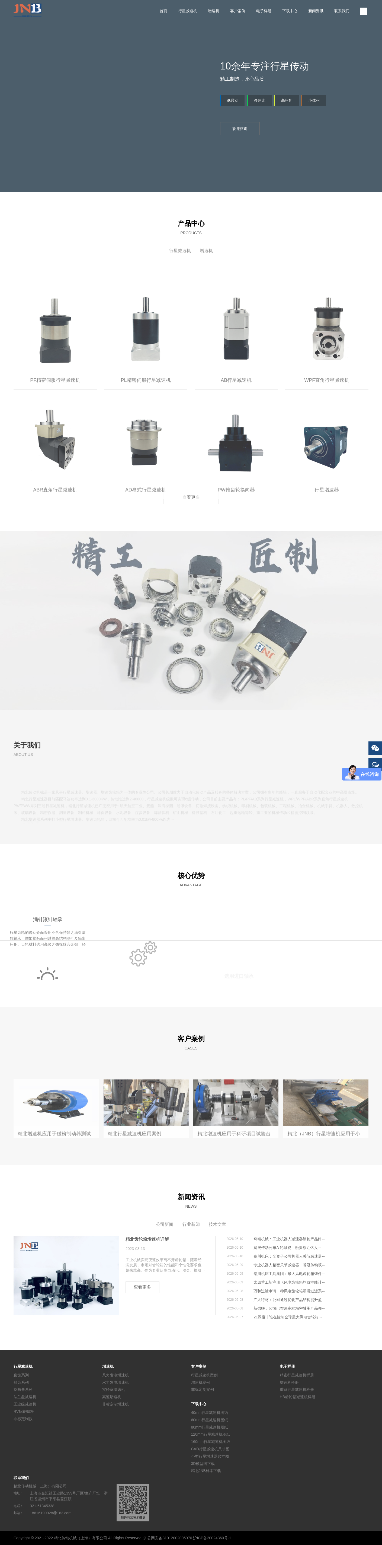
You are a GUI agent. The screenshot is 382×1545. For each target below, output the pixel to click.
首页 (163, 11)
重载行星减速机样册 (297, 1389)
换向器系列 (23, 1389)
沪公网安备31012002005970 (167, 1538)
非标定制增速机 (115, 1404)
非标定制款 (23, 1418)
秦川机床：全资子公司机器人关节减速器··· (289, 1256)
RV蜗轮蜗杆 (24, 1411)
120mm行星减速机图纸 (210, 1434)
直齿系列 (21, 1375)
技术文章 (217, 1224)
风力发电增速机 (115, 1375)
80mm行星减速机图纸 (209, 1427)
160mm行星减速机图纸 (210, 1441)
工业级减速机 (25, 1404)
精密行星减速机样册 (297, 1375)
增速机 (213, 11)
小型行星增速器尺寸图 (210, 1456)
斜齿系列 (21, 1382)
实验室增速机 (113, 1389)
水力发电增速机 (115, 1382)
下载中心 (289, 11)
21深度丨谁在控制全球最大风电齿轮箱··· (287, 1317)
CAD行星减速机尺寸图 (210, 1449)
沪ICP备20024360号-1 (212, 1538)
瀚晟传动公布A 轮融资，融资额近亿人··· (287, 1247)
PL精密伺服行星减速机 (146, 433)
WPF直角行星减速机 (326, 433)
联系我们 (341, 11)
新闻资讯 (315, 11)
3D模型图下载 (203, 1463)
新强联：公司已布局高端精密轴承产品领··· (289, 1308)
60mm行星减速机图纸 (209, 1420)
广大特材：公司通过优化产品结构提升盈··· (289, 1299)
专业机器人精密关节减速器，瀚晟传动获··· (289, 1265)
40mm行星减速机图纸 (209, 1412)
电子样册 (263, 11)
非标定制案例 (202, 1389)
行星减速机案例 (204, 1375)
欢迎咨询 (240, 128)
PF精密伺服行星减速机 (55, 433)
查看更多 (191, 497)
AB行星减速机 (236, 433)
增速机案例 (200, 1382)
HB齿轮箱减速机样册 (297, 1397)
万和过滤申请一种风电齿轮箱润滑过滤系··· (289, 1291)
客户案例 (237, 11)
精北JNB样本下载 (206, 1470)
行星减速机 (187, 11)
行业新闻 (191, 1224)
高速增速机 (111, 1397)
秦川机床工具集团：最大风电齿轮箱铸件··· (289, 1273)
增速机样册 (289, 1382)
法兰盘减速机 (25, 1397)
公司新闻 (164, 1224)
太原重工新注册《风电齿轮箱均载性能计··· (289, 1282)
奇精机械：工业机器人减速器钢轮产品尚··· (289, 1239)
